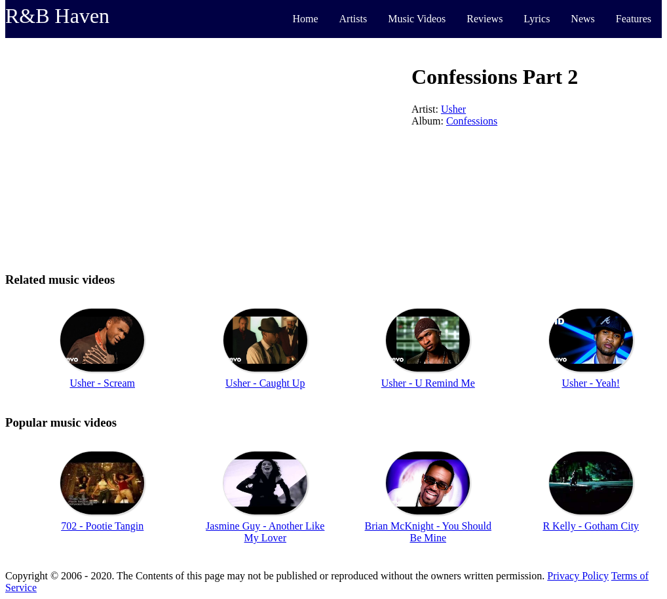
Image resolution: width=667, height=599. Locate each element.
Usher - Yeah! (591, 383)
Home (305, 18)
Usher (453, 109)
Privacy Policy (578, 575)
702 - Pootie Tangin (102, 525)
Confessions (471, 120)
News (582, 18)
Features (633, 18)
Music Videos (417, 18)
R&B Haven (57, 16)
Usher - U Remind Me (428, 383)
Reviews (485, 18)
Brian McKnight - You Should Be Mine (428, 531)
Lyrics (537, 18)
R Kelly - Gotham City (591, 525)
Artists (353, 18)
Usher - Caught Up (265, 383)
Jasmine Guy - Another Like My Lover (265, 531)
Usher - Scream (102, 383)
